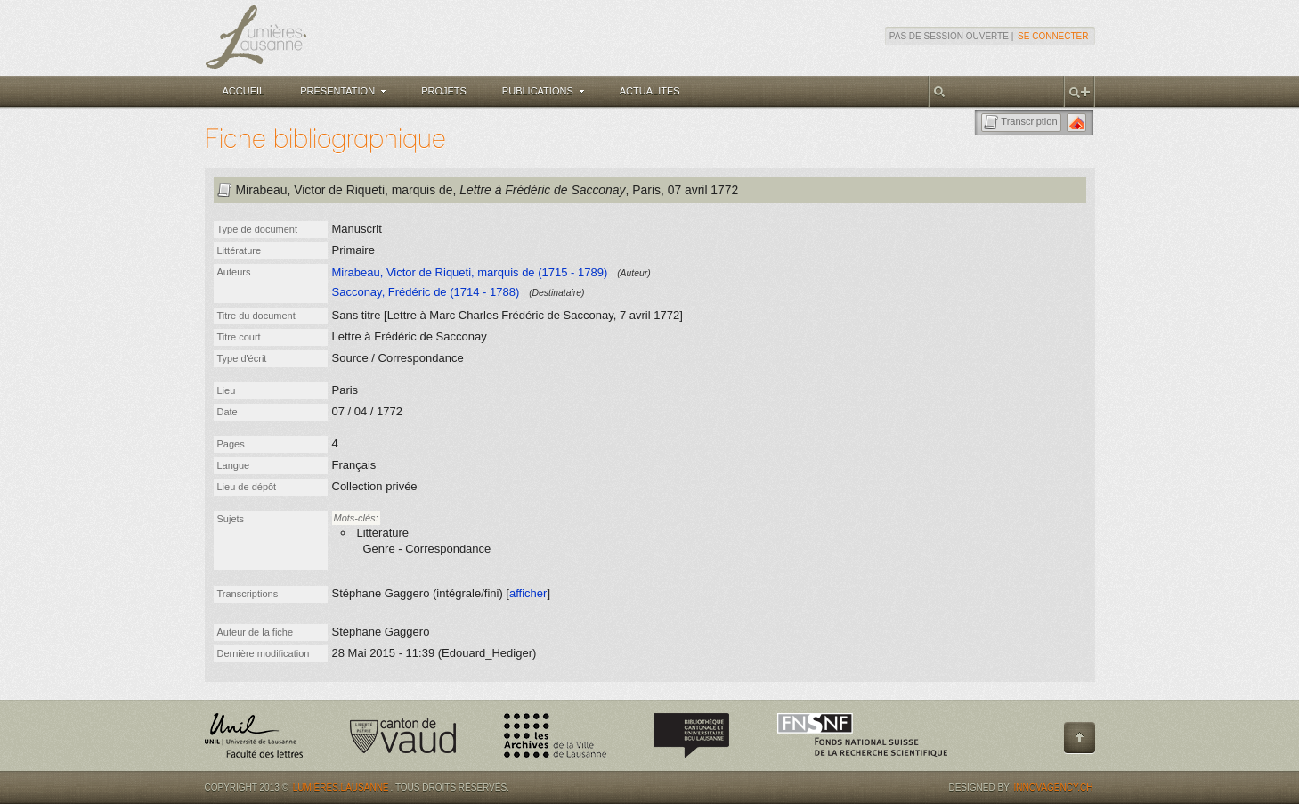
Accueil (244, 91)
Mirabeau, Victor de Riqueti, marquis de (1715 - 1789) (470, 272)
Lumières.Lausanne (341, 787)
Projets (444, 91)
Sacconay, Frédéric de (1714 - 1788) (426, 292)
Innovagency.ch (1052, 787)
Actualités (650, 91)
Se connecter (1053, 36)
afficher (528, 593)
